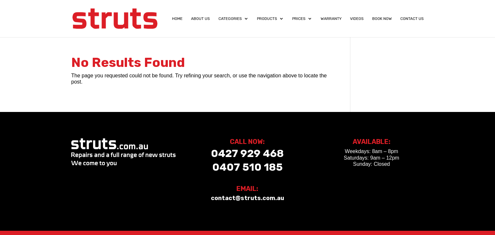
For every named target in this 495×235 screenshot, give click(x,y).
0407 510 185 (247, 167)
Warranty (331, 18)
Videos (357, 18)
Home (177, 18)
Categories (230, 18)
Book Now (382, 18)
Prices (299, 18)
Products (267, 18)
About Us (200, 18)
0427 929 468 (247, 153)
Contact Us (412, 18)
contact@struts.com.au (247, 198)
